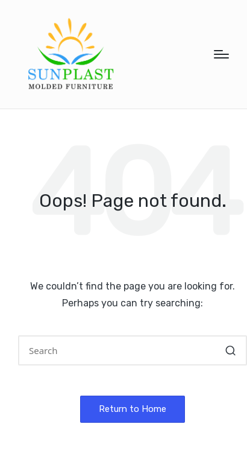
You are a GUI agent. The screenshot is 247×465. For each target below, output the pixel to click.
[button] (230, 350)
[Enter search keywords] (132, 350)
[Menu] (221, 54)
